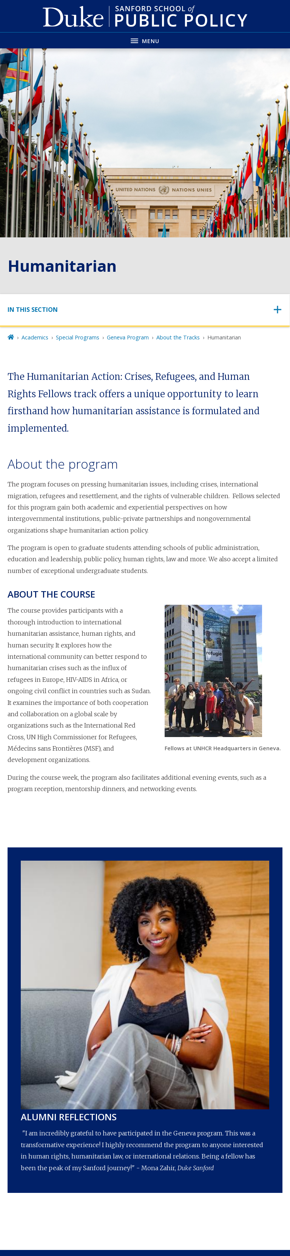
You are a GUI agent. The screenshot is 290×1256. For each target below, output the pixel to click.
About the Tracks (178, 337)
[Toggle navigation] (145, 309)
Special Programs (77, 337)
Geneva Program (128, 337)
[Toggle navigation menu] (145, 40)
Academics (35, 337)
